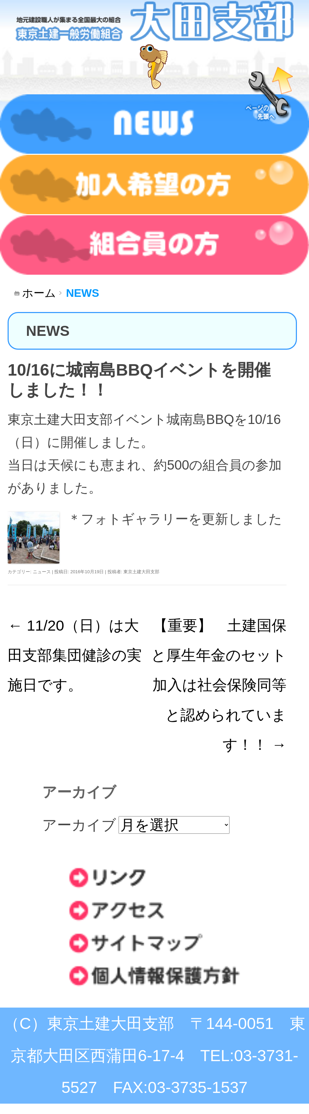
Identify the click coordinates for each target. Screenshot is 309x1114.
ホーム (39, 293)
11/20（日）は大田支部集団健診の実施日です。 (75, 655)
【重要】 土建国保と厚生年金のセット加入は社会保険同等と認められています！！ (219, 685)
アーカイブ (79, 825)
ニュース (42, 571)
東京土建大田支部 (141, 571)
